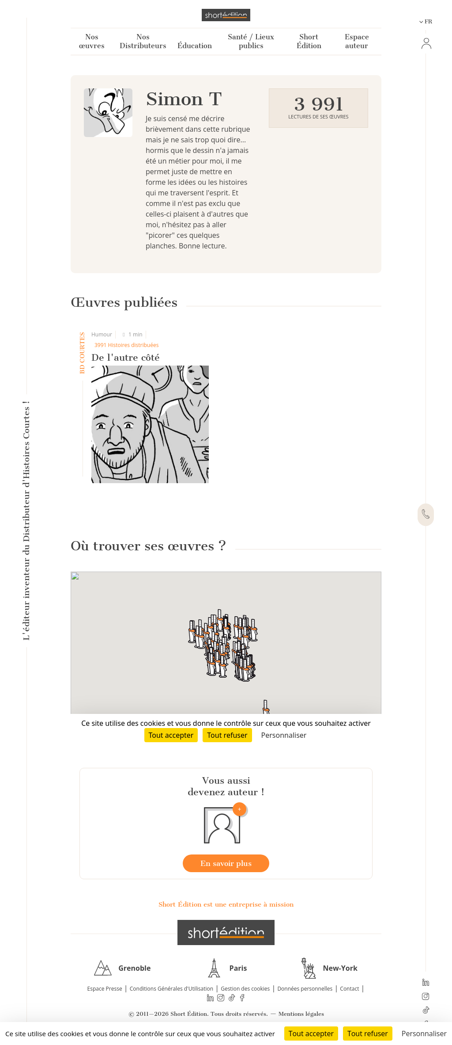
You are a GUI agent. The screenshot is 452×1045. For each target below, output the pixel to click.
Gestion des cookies (245, 988)
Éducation (194, 46)
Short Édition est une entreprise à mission (226, 904)
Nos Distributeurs (143, 41)
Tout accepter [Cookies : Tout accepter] (311, 1033)
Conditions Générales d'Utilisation (171, 988)
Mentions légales (301, 1014)
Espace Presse (104, 988)
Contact (349, 988)
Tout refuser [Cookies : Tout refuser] (367, 1033)
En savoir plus (226, 863)
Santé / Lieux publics (251, 41)
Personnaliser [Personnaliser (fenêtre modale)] (424, 1033)
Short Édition (309, 41)
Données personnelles (304, 988)
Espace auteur (357, 41)
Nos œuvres (92, 41)
